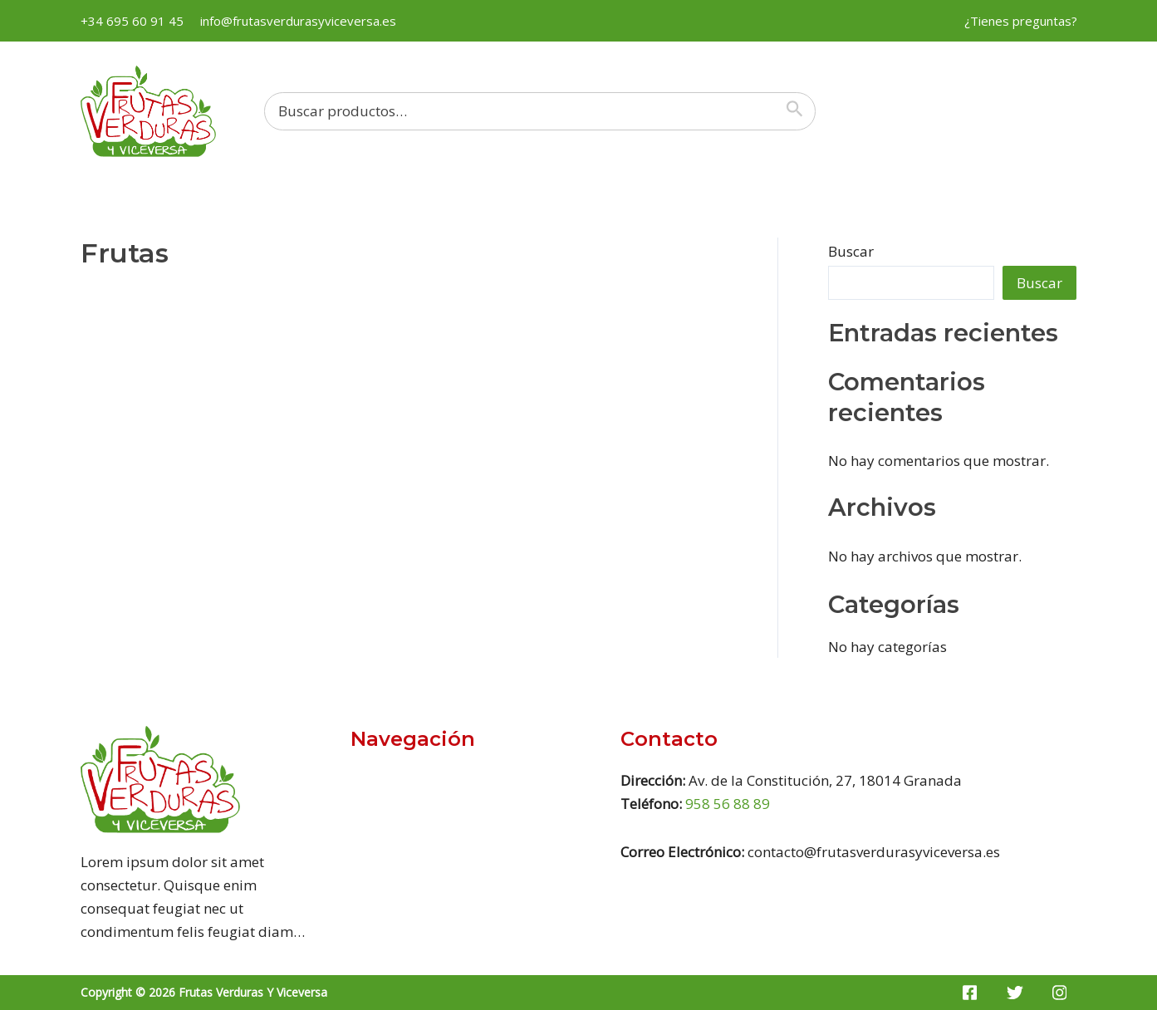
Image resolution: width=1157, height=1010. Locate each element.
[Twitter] (1015, 992)
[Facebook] (970, 992)
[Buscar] (798, 111)
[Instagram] (1059, 992)
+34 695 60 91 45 (132, 20)
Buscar (851, 251)
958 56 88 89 (727, 803)
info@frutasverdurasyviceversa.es (298, 20)
